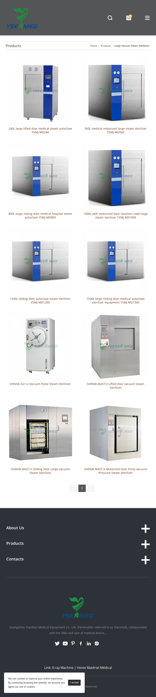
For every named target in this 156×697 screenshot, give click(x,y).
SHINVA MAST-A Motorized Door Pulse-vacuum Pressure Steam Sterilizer (115, 471)
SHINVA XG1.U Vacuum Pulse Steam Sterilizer (40, 384)
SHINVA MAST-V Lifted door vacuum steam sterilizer (115, 385)
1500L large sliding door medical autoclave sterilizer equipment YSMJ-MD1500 (116, 300)
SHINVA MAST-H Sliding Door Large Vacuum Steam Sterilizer (40, 471)
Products (106, 45)
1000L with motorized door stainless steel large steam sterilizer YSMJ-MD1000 (115, 215)
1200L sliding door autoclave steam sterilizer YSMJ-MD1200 (40, 300)
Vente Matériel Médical (94, 667)
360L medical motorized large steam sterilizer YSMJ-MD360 (115, 130)
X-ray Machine (63, 667)
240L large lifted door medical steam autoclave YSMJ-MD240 (40, 130)
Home (93, 45)
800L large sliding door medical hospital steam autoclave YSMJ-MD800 (40, 215)
